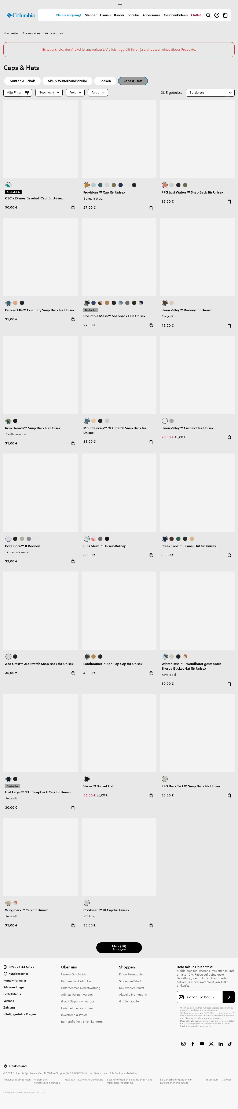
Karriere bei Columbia (76, 981)
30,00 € (167, 684)
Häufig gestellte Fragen (19, 1014)
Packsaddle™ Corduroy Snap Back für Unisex (40, 310)
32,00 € (11, 561)
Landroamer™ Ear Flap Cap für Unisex (113, 664)
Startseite (10, 33)
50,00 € (11, 207)
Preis (73, 92)
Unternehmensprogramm (78, 1008)
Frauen (105, 15)
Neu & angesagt (68, 15)
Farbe (95, 92)
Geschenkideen (176, 15)
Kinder (119, 15)
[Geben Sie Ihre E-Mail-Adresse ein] (203, 997)
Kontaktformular (14, 980)
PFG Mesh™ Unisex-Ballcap (104, 546)
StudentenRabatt (130, 981)
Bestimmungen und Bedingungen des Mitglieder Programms (129, 1081)
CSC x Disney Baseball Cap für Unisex (34, 198)
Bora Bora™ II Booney (22, 546)
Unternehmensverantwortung (80, 988)
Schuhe (133, 15)
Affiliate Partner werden (77, 995)
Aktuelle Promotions (133, 995)
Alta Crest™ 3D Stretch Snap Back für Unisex (39, 664)
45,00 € (167, 326)
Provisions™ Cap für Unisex (104, 192)
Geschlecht (46, 92)
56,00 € (89, 795)
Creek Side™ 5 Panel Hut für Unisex (188, 546)
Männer (91, 15)
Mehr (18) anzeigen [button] (119, 947)
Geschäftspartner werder (77, 1001)
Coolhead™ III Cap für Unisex (106, 910)
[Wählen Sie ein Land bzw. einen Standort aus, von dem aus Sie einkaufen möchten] (5, 1066)
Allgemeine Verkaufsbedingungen (47, 1081)
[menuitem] (69, 15)
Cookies (226, 1079)
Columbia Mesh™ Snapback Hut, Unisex (114, 316)
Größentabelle (129, 1001)
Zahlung (9, 1007)
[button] (210, 93)
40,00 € (180, 437)
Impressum (212, 1079)
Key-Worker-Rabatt (131, 988)
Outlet (196, 15)
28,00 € (168, 437)
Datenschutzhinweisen (191, 1021)
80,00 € (102, 795)
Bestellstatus (12, 994)
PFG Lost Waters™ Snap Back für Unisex (192, 192)
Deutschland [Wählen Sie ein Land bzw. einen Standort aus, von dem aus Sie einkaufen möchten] (18, 1066)
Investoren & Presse (74, 1015)
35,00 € (167, 201)
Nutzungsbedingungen (17, 1079)
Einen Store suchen (132, 974)
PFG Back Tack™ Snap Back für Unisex (191, 786)
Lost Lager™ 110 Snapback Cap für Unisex (38, 792)
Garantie (70, 1079)
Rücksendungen (14, 987)
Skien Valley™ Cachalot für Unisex (187, 428)
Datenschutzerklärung (90, 1079)
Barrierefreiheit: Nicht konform (82, 1022)
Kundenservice (16, 974)
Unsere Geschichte (74, 974)
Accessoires (151, 15)
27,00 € (89, 208)
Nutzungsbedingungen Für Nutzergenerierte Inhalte (176, 1081)
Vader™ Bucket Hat (98, 786)
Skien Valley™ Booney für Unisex (186, 310)
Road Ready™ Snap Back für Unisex (33, 428)
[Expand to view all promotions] (119, 4)
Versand (8, 1001)
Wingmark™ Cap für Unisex (26, 910)
